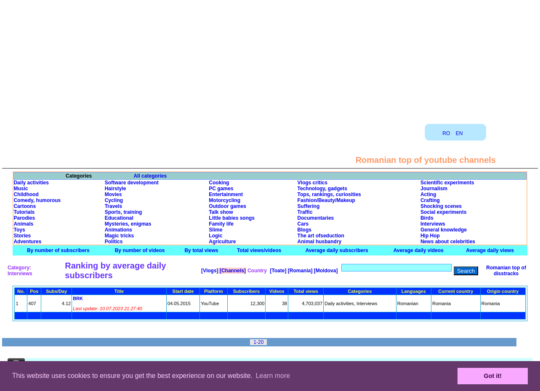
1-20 (258, 342)
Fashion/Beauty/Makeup (326, 200)
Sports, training (123, 212)
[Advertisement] (270, 59)
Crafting (430, 200)
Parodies (24, 218)
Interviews (432, 224)
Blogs (304, 230)
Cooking (219, 183)
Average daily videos (419, 250)
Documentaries (316, 218)
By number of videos (140, 250)
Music (20, 189)
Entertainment (226, 194)
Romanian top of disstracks (506, 271)
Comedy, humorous (37, 200)
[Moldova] (325, 271)
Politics (114, 242)
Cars (303, 224)
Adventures (27, 242)
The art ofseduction (321, 236)
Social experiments (443, 212)
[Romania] (299, 271)
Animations (118, 230)
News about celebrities (447, 242)
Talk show (221, 212)
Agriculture (222, 242)
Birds (427, 218)
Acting (428, 194)
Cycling (114, 200)
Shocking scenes (441, 206)
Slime (215, 230)
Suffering (309, 206)
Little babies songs (232, 218)
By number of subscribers (58, 250)
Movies (113, 194)
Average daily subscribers (337, 250)
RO (446, 133)
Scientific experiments (447, 183)
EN (459, 133)
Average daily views (490, 250)
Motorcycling (224, 200)
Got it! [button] (493, 375)
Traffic (305, 212)
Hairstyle (115, 189)
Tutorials (24, 212)
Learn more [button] (272, 375)
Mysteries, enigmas (128, 224)
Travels (113, 206)
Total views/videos (259, 250)
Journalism (433, 189)
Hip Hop (430, 236)
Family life (221, 224)
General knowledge (443, 230)
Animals (23, 224)
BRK (78, 298)
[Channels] (232, 271)
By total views (201, 250)
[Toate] (277, 271)
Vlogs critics (312, 183)
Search (466, 271)
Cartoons (24, 206)
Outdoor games (227, 206)
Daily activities (30, 183)
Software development (132, 183)
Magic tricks (119, 236)
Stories (22, 236)
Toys (19, 230)
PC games (221, 189)
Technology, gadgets (322, 189)
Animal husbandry (320, 242)
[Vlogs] (209, 271)
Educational (119, 218)
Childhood (25, 194)
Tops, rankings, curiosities (329, 194)
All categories (150, 176)
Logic (215, 236)
